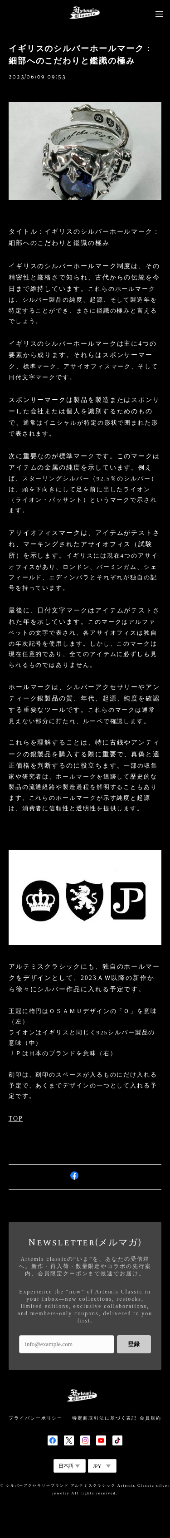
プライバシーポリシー (36, 1418)
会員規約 (150, 1418)
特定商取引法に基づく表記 (104, 1418)
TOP (16, 1118)
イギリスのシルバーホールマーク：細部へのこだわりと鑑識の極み (81, 54)
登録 (134, 1344)
